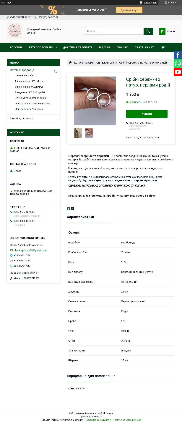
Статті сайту (144, 47)
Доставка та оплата (77, 47)
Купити (147, 113)
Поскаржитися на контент (98, 420)
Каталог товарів (41, 47)
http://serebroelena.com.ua (28, 244)
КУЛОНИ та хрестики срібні (30, 98)
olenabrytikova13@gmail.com (30, 250)
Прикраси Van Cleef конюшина (32, 103)
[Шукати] (148, 31)
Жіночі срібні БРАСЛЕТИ (29, 81)
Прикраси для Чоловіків (29, 109)
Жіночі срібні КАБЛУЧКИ (29, 86)
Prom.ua (108, 413)
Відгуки (104, 47)
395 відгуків (150, 2)
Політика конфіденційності (127, 420)
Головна (16, 47)
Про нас (122, 47)
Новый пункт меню (21, 118)
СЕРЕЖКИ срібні (106, 62)
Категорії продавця (22, 70)
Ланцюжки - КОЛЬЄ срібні (30, 92)
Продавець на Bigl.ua (91, 416)
